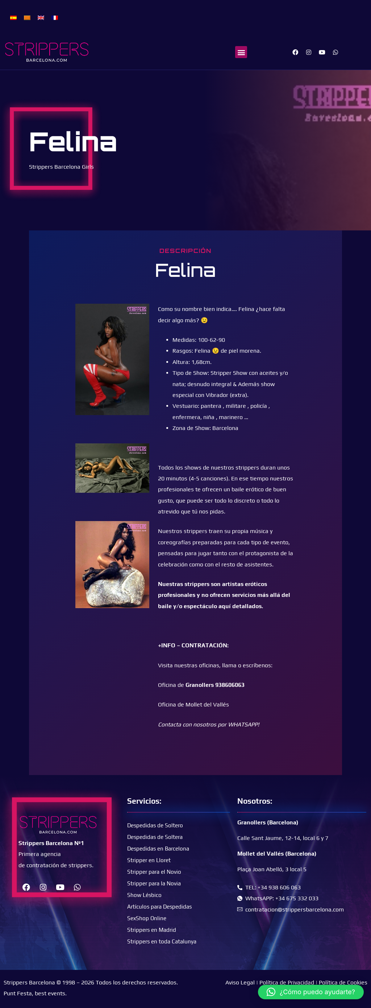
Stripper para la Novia (155, 883)
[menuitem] (13, 17)
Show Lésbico (145, 895)
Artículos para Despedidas (161, 906)
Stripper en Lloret (150, 860)
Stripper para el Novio (155, 871)
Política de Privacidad (286, 982)
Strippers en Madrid (153, 929)
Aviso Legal (240, 982)
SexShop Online (147, 918)
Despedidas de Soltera (156, 836)
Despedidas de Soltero (156, 825)
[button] (241, 52)
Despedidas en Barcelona (160, 848)
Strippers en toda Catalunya (163, 941)
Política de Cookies (343, 982)
